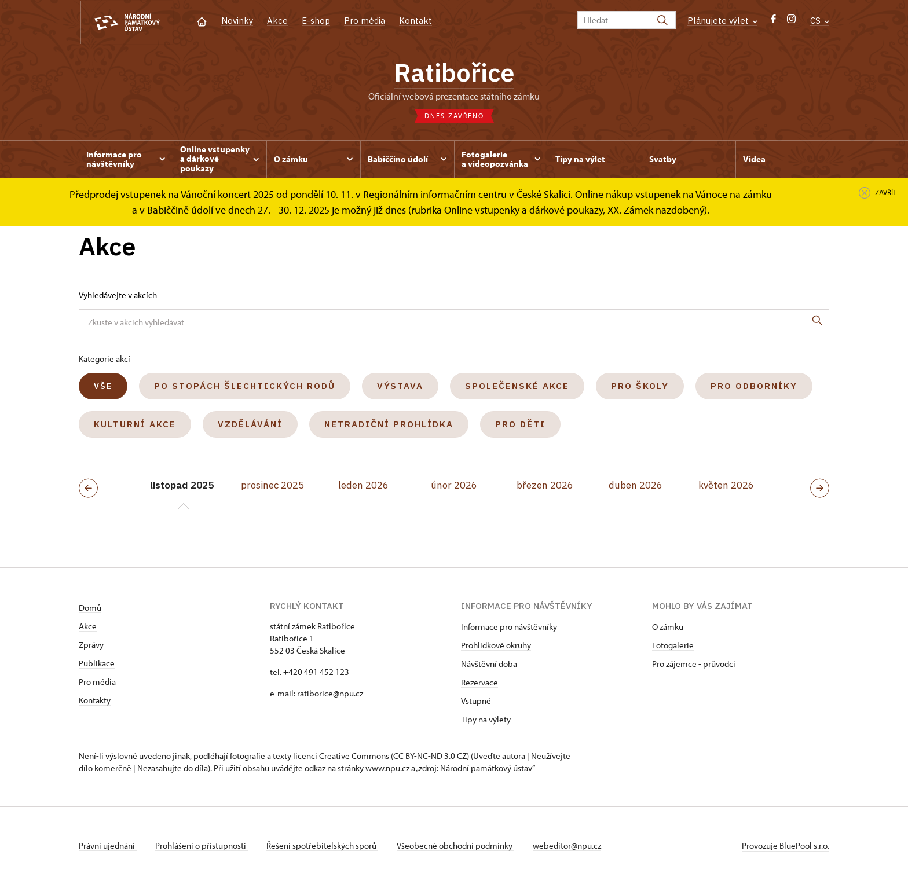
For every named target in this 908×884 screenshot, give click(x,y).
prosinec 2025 (272, 485)
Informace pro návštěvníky (509, 626)
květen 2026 (726, 485)
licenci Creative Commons (341, 755)
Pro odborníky (754, 385)
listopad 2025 (182, 485)
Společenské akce (517, 385)
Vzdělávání (250, 424)
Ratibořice (454, 72)
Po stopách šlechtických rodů (244, 385)
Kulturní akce (135, 424)
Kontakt (415, 20)
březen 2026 (545, 485)
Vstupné (476, 700)
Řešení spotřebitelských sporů (322, 845)
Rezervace (479, 682)
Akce (277, 20)
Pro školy (640, 385)
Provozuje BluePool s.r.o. (785, 845)
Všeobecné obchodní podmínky (455, 845)
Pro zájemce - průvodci (693, 663)
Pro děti (520, 424)
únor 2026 (454, 485)
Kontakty (95, 700)
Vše (103, 386)
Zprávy (91, 644)
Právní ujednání (108, 845)
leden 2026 (363, 485)
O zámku (667, 626)
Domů (90, 607)
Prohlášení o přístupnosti (201, 845)
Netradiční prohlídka (388, 424)
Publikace (97, 663)
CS (819, 20)
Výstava (400, 385)
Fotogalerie (673, 645)
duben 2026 (635, 485)
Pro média (364, 20)
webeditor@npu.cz (567, 845)
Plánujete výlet (722, 20)
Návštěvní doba (489, 663)
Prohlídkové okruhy (496, 645)
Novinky (237, 20)
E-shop (316, 20)
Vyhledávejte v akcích (118, 294)
